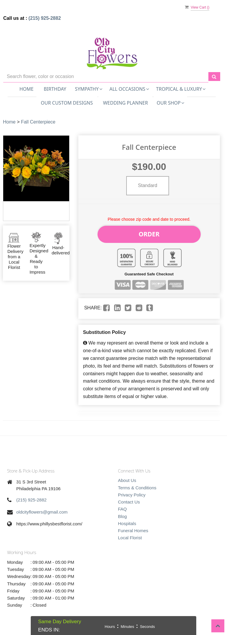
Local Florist (130, 534)
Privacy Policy (131, 491)
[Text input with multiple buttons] (105, 76)
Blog (122, 513)
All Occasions (129, 89)
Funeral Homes (133, 527)
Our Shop (170, 103)
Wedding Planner (125, 103)
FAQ (122, 505)
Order (149, 232)
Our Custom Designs (67, 103)
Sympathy (88, 89)
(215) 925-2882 (44, 18)
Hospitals (127, 520)
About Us (127, 477)
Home (27, 89)
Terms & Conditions (137, 484)
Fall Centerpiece (38, 121)
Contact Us (129, 498)
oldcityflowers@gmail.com (42, 508)
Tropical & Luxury (180, 89)
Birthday (55, 89)
